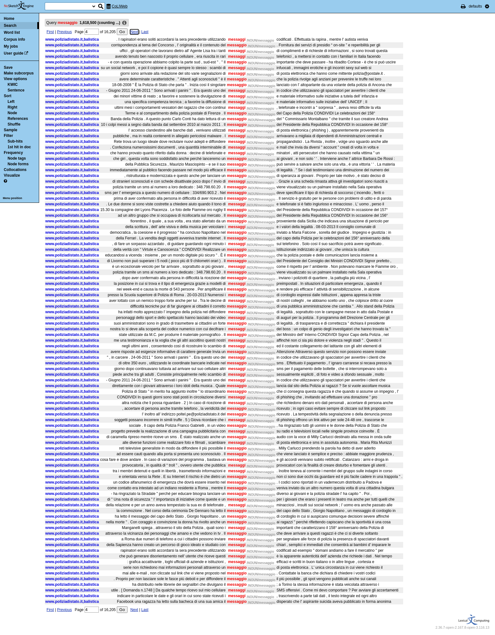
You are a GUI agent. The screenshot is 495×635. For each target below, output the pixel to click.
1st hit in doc (19, 147)
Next (134, 32)
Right (12, 107)
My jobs (11, 46)
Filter (8, 135)
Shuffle (14, 124)
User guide (13, 53)
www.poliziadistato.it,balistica (72, 39)
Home (9, 18)
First (50, 32)
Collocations (15, 170)
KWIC (13, 84)
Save (8, 67)
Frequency (13, 152)
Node (12, 113)
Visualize (12, 175)
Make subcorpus (19, 73)
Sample (10, 130)
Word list (12, 32)
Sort (7, 96)
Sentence (16, 90)
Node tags (17, 158)
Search (10, 25)
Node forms (18, 164)
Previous (64, 32)
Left (11, 101)
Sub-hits (15, 141)
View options (15, 79)
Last (144, 32)
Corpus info (14, 39)
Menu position (12, 198)
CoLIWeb (120, 6)
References (18, 118)
